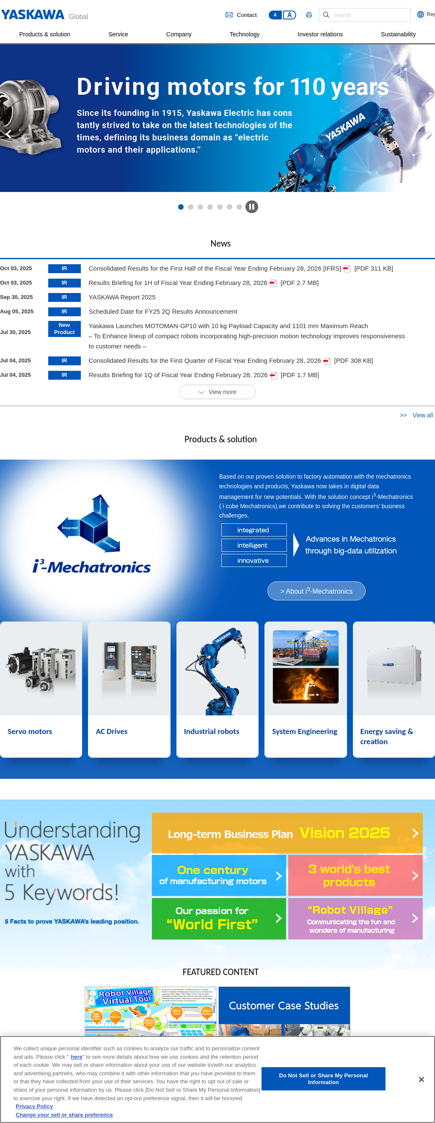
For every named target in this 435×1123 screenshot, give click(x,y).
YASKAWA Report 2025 (121, 297)
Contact (241, 15)
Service (118, 34)
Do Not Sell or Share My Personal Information (323, 1080)
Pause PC (251, 206)
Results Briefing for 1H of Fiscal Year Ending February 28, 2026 (182, 282)
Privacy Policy (34, 1108)
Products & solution (45, 34)
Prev (13, 134)
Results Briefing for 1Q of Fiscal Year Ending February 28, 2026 (182, 374)
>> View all (416, 415)
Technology (245, 34)
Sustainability (398, 34)
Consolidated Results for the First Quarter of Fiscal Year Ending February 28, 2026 (209, 360)
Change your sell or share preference (64, 1116)
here (76, 1058)
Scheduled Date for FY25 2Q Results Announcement (162, 311)
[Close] (421, 1081)
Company (179, 34)
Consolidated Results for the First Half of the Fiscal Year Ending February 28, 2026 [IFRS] (219, 268)
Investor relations (320, 34)
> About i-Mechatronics (317, 590)
